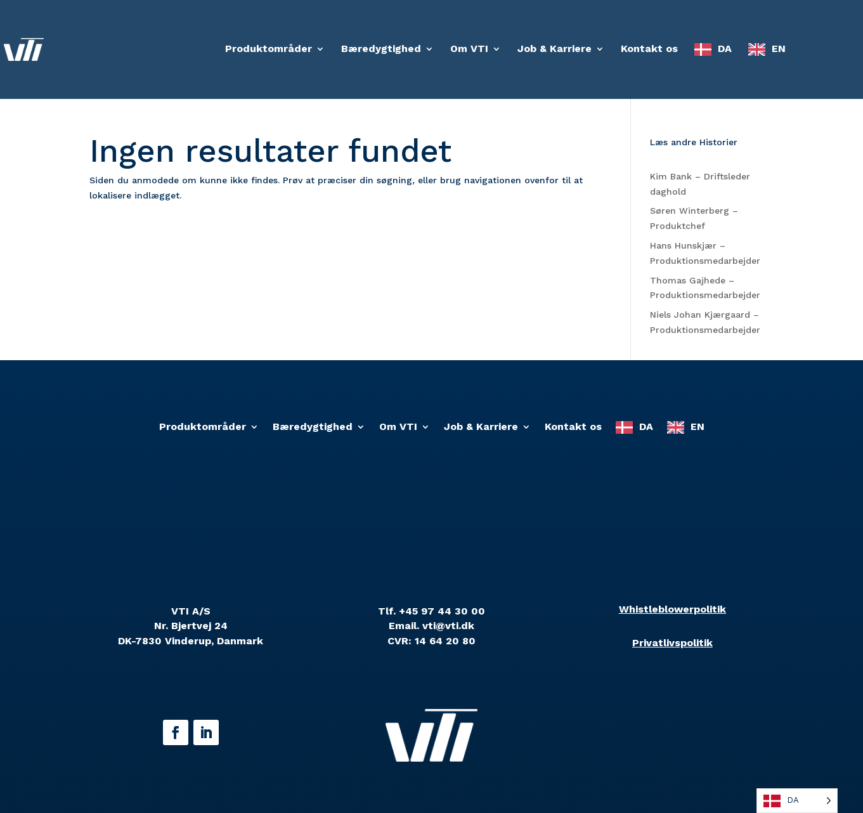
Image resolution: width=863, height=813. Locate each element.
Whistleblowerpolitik (672, 609)
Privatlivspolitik (672, 643)
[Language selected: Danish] (797, 800)
